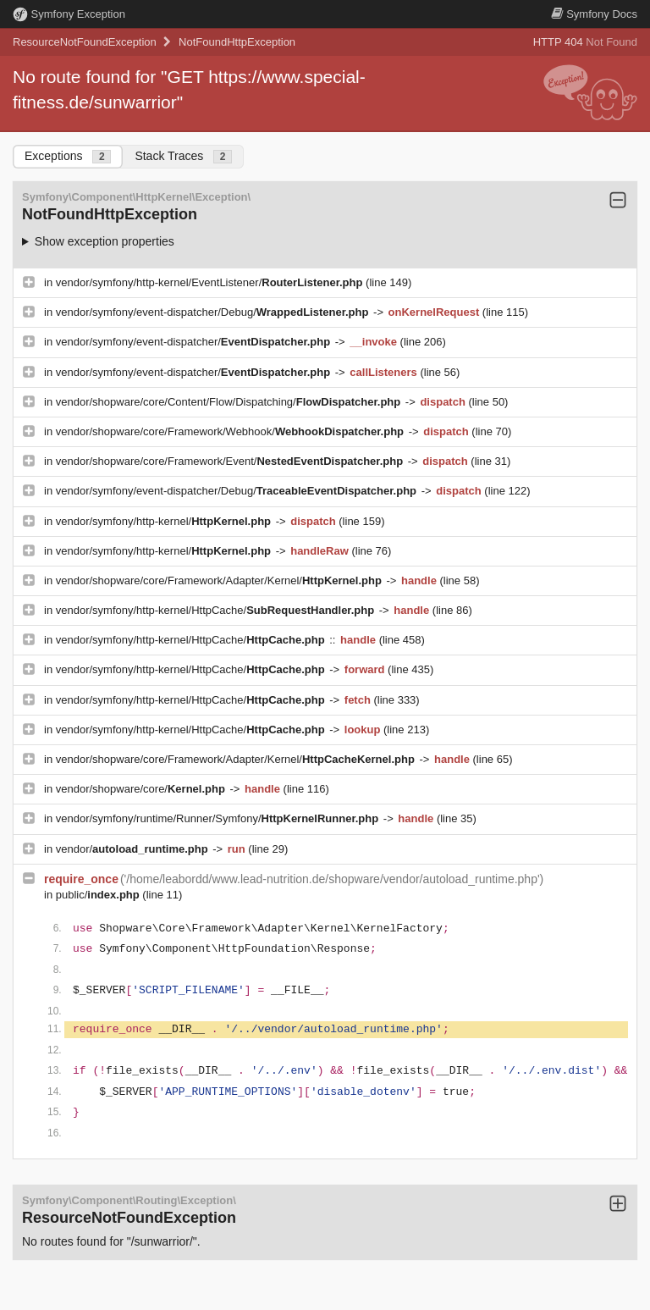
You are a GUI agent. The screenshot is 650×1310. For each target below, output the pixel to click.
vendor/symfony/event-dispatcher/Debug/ (214, 312)
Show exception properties (104, 241)
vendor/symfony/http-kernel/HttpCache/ (216, 610)
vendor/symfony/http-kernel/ (165, 521)
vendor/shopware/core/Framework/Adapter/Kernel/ (220, 580)
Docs (594, 14)
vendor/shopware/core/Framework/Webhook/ (231, 431)
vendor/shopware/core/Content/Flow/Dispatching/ (230, 401)
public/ (99, 894)
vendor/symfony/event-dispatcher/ (194, 341)
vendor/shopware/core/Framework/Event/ (231, 461)
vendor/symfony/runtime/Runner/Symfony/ (219, 818)
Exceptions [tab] (68, 156)
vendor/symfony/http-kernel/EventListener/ (211, 282)
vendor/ (134, 849)
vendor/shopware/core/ (142, 788)
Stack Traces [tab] (183, 156)
